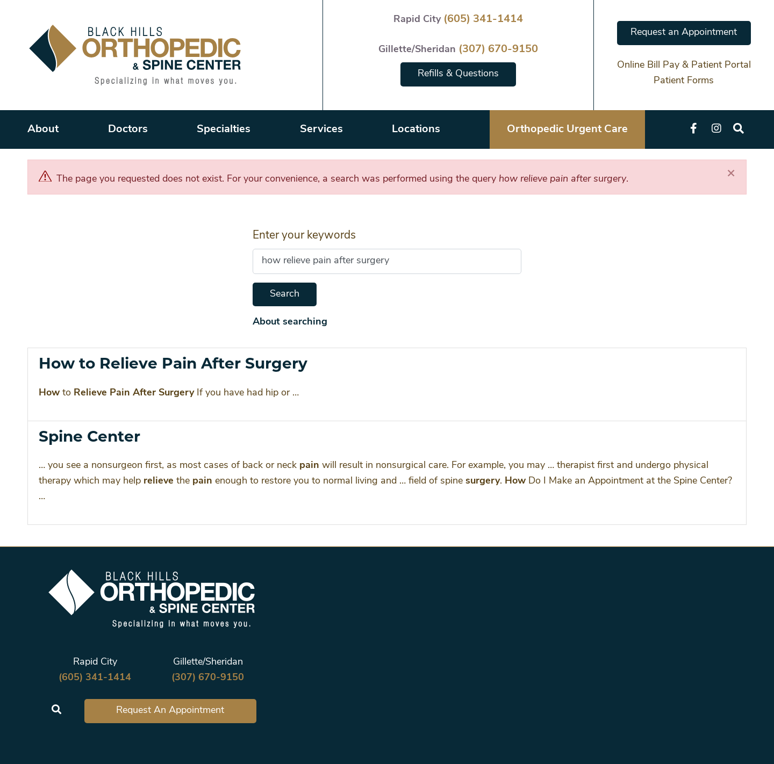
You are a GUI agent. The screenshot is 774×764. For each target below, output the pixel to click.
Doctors (128, 129)
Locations (416, 129)
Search (284, 294)
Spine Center (89, 436)
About (43, 129)
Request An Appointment (170, 710)
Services (321, 129)
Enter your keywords (304, 235)
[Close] (731, 174)
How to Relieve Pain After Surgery (173, 363)
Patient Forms (684, 81)
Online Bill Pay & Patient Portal (684, 65)
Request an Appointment (683, 32)
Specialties (223, 129)
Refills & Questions (458, 74)
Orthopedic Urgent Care (567, 129)
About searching (290, 322)
